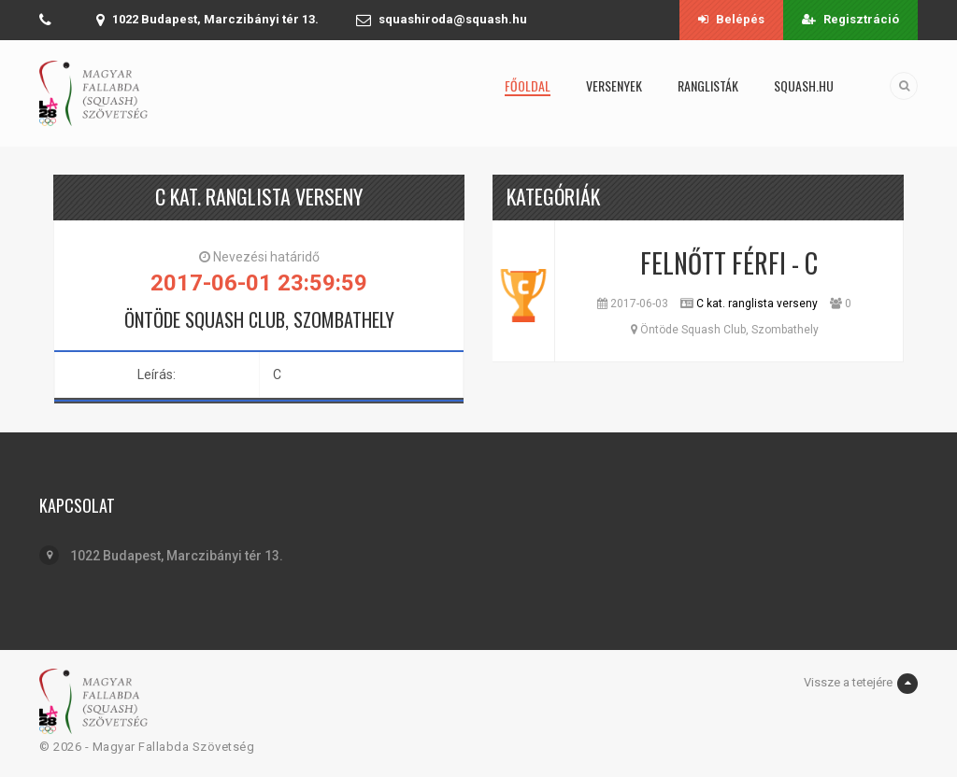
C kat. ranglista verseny (757, 303)
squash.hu (804, 85)
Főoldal (527, 85)
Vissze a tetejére (861, 683)
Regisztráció (850, 19)
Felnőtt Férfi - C (729, 263)
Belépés (731, 19)
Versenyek (614, 85)
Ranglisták (708, 85)
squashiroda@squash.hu (453, 19)
